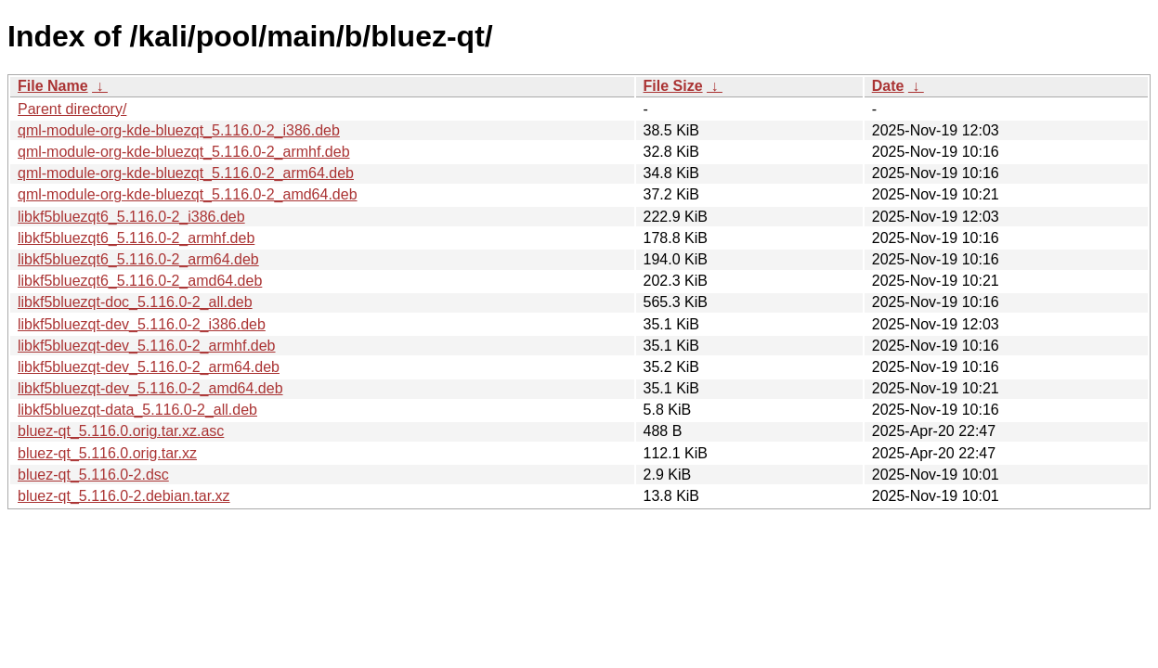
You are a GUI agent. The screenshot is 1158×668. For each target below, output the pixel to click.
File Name (53, 86)
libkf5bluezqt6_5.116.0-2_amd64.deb (140, 281)
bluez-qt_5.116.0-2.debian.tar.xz (124, 496)
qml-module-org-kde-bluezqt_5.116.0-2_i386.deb (179, 130)
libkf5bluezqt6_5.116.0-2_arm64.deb (138, 259)
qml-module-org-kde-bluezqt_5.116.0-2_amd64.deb (188, 194)
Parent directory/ (72, 109)
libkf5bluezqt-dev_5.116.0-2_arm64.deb (149, 367)
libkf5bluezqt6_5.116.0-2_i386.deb (131, 217)
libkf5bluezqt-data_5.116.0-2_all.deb (137, 410)
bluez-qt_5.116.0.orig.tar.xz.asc (121, 431)
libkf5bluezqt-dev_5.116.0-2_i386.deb (142, 324)
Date (888, 86)
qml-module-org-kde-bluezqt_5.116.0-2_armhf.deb (184, 152)
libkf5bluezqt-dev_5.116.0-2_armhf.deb (147, 345)
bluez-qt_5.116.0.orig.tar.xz (107, 453)
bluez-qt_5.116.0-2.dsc (93, 474)
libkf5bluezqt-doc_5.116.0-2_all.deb (135, 302)
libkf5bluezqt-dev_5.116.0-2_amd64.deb (150, 388)
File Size (673, 86)
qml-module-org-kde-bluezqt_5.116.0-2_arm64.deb (186, 173)
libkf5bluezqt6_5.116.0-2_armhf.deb (136, 238)
